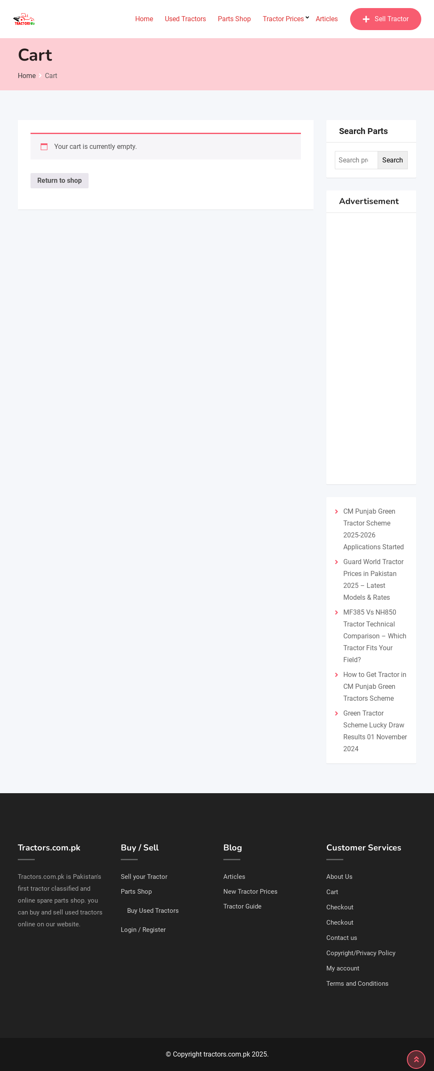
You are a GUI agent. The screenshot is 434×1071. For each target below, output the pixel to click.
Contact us (341, 938)
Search (392, 160)
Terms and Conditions (357, 983)
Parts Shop (234, 19)
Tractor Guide (242, 906)
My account (342, 968)
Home (144, 19)
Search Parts (363, 131)
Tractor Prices (283, 19)
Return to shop (59, 180)
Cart (332, 892)
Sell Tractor (386, 19)
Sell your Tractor (144, 877)
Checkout (339, 907)
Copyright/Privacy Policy (360, 953)
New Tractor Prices (250, 891)
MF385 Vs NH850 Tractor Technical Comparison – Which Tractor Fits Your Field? (374, 636)
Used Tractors (185, 19)
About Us (339, 877)
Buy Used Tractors (153, 910)
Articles (327, 19)
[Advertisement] (371, 348)
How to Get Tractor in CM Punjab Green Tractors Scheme (374, 686)
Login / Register (143, 930)
